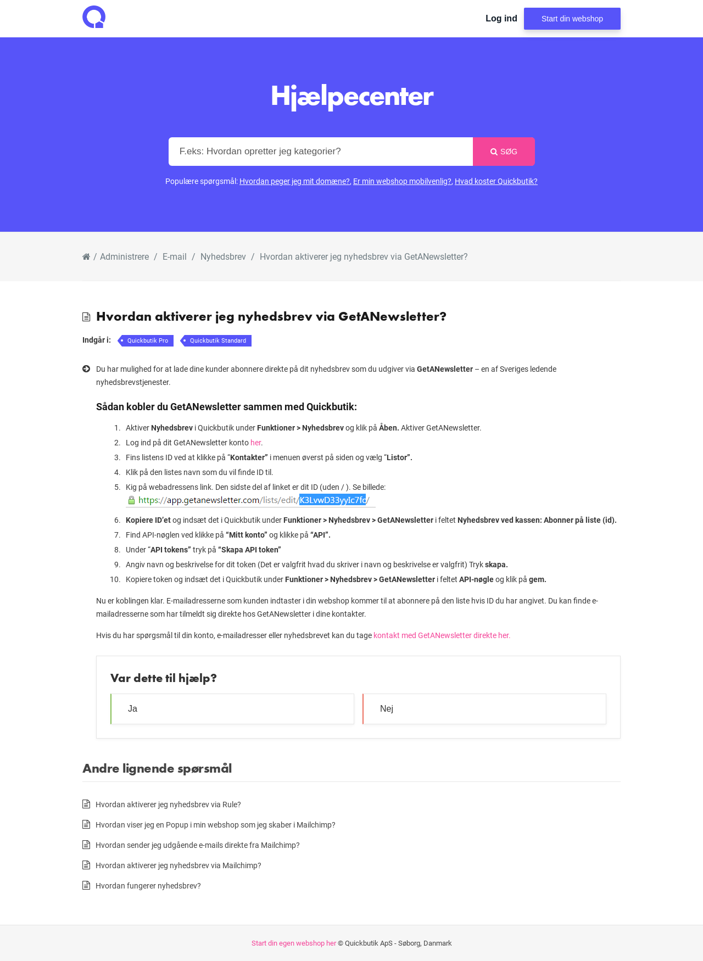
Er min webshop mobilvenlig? (402, 181)
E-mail (175, 256)
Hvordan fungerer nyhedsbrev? (148, 885)
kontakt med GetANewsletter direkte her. (442, 635)
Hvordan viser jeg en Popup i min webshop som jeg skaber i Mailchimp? (216, 824)
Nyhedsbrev (223, 256)
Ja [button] (132, 708)
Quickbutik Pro (147, 340)
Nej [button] (386, 708)
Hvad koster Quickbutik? (496, 181)
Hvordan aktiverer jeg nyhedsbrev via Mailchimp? (178, 865)
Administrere (124, 256)
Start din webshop (572, 18)
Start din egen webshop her (294, 943)
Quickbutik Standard (218, 340)
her (255, 442)
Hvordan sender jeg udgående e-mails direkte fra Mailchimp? (198, 845)
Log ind (501, 18)
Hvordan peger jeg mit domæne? (294, 181)
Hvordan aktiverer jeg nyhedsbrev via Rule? (168, 804)
